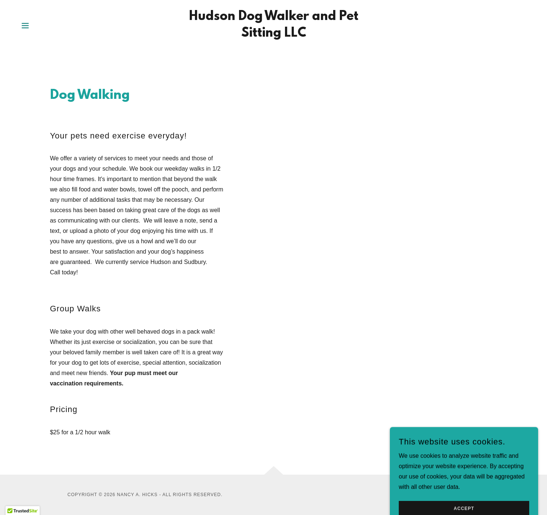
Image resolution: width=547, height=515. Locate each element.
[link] (273, 34)
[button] (25, 25)
